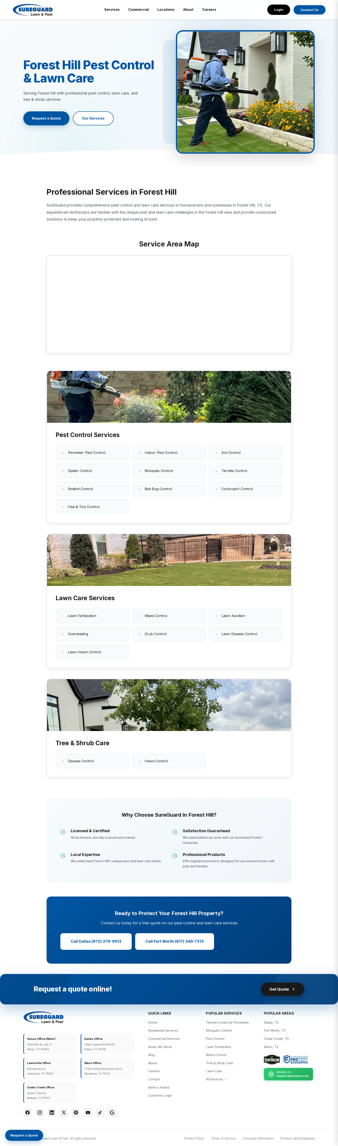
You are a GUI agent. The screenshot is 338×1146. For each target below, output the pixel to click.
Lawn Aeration (233, 616)
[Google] (112, 1112)
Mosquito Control (159, 471)
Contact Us (309, 10)
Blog (151, 1055)
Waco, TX (271, 1047)
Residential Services (163, 1030)
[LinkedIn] (51, 1112)
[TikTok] (100, 1112)
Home (152, 1022)
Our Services (93, 118)
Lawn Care (214, 1071)
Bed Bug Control (158, 489)
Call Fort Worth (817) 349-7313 (175, 941)
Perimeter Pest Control (86, 452)
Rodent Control (80, 489)
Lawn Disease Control (239, 634)
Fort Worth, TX (274, 1030)
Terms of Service (223, 1138)
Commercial (138, 9)
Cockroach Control (237, 489)
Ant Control (231, 452)
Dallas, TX (271, 1022)
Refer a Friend (158, 1087)
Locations (165, 9)
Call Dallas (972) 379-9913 (96, 941)
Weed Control (156, 616)
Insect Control (156, 761)
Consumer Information (258, 1138)
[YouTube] (88, 1112)
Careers (209, 9)
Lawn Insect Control (84, 652)
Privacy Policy (194, 1138)
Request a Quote (46, 118)
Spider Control (80, 471)
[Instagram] (39, 1112)
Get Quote (282, 989)
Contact (154, 1079)
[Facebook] (27, 1112)
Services (112, 9)
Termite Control (234, 471)
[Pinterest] (76, 1112)
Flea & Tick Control (83, 507)
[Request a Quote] (24, 1135)
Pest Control (215, 1039)
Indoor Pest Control (161, 452)
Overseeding (78, 634)
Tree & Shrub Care (219, 1063)
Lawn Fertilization (82, 616)
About (188, 9)
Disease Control (81, 761)
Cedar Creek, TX (276, 1039)
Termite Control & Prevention (227, 1022)
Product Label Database (297, 1138)
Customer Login (160, 1095)
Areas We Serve (160, 1047)
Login (278, 10)
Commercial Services (164, 1039)
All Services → (216, 1079)
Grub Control (155, 634)
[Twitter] (63, 1112)
